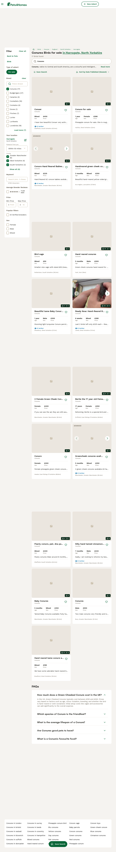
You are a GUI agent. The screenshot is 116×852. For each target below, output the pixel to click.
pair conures (53, 840)
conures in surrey (34, 823)
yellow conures (54, 831)
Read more (105, 67)
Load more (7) (20, 130)
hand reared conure (35, 844)
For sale (11, 72)
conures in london (13, 823)
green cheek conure (98, 827)
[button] (51, 148)
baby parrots (74, 827)
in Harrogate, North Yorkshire (82, 52)
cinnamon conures (98, 835)
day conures (53, 835)
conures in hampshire (36, 835)
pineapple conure (76, 844)
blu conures (53, 827)
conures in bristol (13, 827)
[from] (12, 204)
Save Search (40, 72)
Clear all (22, 51)
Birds (9, 62)
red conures (74, 840)
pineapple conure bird (57, 823)
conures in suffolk (14, 840)
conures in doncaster (15, 844)
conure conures (75, 831)
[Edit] (25, 140)
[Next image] (66, 148)
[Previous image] (36, 148)
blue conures (95, 831)
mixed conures (33, 840)
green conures (75, 835)
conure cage (74, 823)
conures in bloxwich (14, 835)
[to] (24, 204)
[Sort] (92, 72)
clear (24, 78)
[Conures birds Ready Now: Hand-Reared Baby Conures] (91, 293)
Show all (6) (15, 169)
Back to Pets (12, 56)
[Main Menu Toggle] (2, 4)
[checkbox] (7, 89)
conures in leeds (34, 827)
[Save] (65, 110)
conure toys (95, 823)
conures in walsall (14, 831)
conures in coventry (35, 831)
